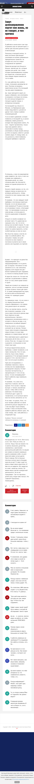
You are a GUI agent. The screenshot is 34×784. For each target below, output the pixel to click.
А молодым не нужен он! (18, 522)
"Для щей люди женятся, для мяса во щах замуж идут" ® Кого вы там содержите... (19, 599)
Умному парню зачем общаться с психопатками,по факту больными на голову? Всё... (19, 630)
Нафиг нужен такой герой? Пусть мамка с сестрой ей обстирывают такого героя (19, 609)
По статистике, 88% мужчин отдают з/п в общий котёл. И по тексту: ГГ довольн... (19, 589)
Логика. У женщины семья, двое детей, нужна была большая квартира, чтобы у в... (19, 540)
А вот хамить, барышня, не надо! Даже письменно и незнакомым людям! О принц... (19, 513)
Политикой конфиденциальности (21, 779)
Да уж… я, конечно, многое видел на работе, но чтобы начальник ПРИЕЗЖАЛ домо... (20, 619)
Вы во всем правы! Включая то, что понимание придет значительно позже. (19, 530)
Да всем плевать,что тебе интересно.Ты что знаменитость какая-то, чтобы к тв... (19, 674)
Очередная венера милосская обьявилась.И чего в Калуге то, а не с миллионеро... (18, 704)
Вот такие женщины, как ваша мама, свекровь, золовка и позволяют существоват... (19, 663)
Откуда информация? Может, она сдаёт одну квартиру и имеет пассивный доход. (18, 685)
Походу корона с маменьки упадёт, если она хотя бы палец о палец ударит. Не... (19, 581)
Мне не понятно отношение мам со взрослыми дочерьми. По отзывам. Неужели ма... (19, 571)
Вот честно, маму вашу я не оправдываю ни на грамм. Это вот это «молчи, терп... (19, 550)
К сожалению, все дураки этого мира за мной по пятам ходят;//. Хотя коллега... (19, 560)
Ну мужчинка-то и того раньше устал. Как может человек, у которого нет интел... (19, 652)
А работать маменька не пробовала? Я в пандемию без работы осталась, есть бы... (19, 641)
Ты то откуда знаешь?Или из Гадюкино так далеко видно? (19, 694)
